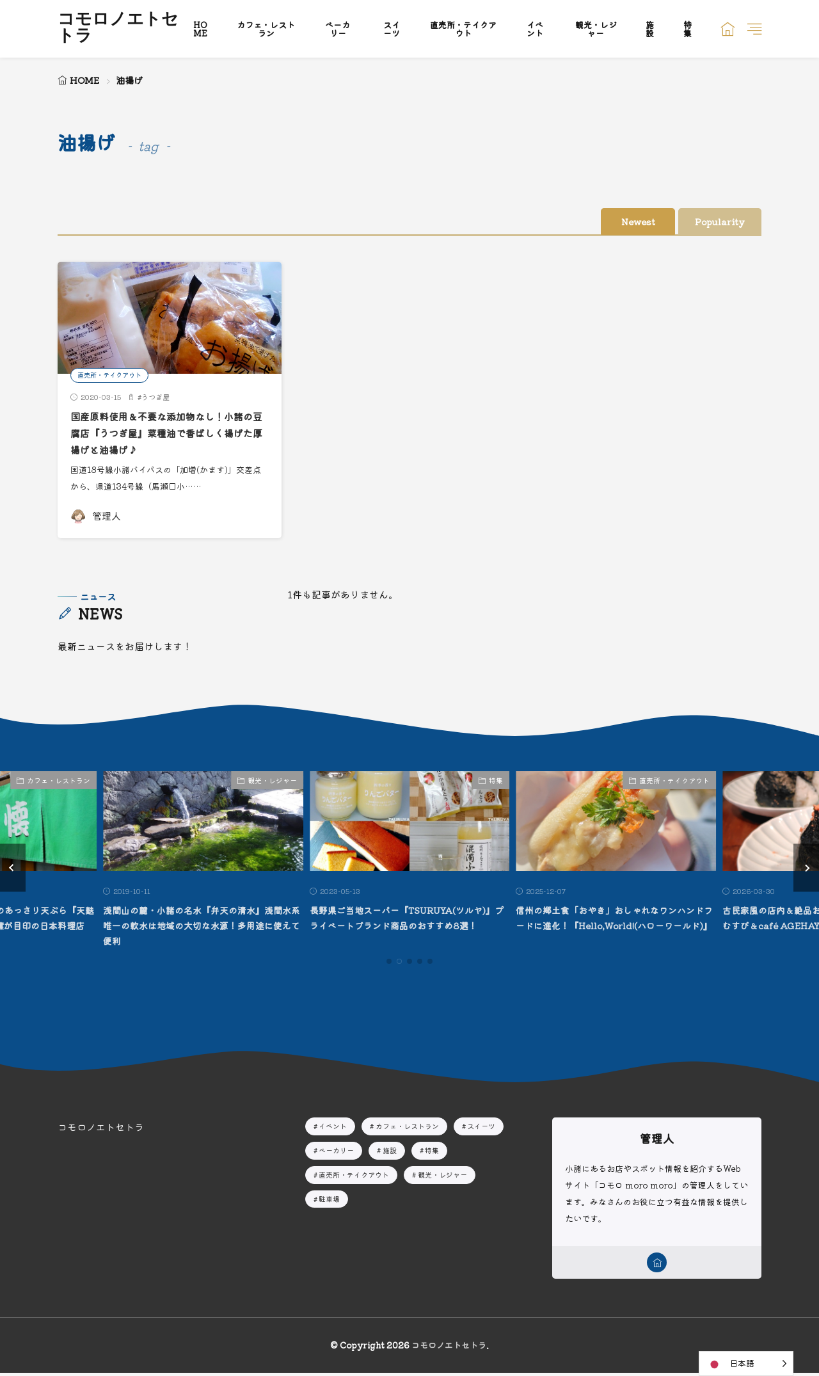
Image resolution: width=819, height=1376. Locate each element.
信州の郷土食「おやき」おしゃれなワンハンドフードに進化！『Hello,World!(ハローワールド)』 (613, 925)
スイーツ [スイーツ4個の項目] (481, 1126)
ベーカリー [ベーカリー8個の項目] (336, 1151)
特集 (687, 29)
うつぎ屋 (155, 397)
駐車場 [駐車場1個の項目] (329, 1199)
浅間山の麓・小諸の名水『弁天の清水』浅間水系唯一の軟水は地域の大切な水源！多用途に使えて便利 (200, 925)
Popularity (710, 221)
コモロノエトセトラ (118, 28)
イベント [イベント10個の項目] (333, 1126)
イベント (535, 29)
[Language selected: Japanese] (746, 1363)
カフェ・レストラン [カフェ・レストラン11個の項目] (407, 1126)
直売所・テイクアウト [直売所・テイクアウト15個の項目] (354, 1175)
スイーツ (391, 29)
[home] (657, 1264)
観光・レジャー (596, 29)
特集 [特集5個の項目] (432, 1151)
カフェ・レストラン (266, 29)
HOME (200, 29)
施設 (650, 29)
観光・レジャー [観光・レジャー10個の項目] (442, 1175)
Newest (605, 221)
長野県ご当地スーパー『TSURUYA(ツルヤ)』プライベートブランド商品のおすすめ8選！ (409, 925)
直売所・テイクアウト (463, 29)
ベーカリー (337, 29)
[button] (13, 868)
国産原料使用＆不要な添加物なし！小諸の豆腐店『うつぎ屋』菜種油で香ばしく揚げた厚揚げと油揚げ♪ (168, 433)
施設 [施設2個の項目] (390, 1151)
